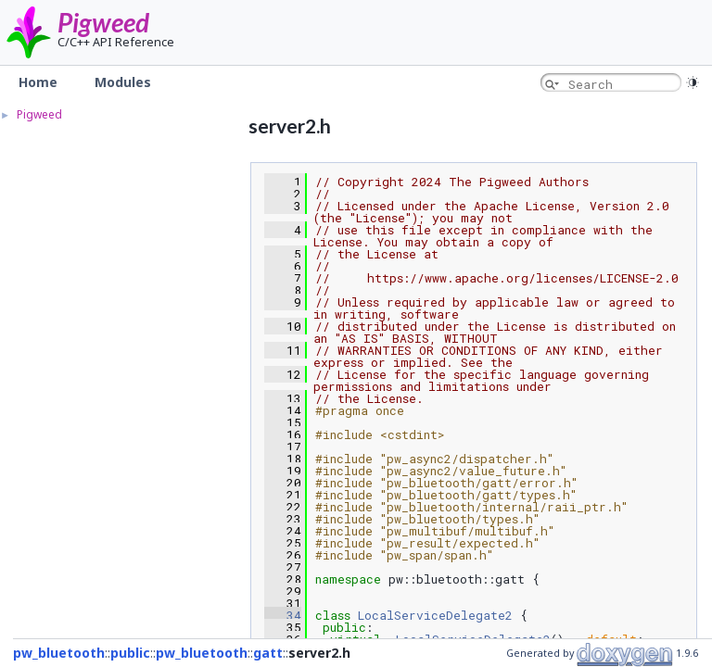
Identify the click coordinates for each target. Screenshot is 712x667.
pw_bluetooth (59, 652)
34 (282, 615)
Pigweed (103, 22)
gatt (268, 652)
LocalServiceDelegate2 (435, 615)
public (130, 652)
